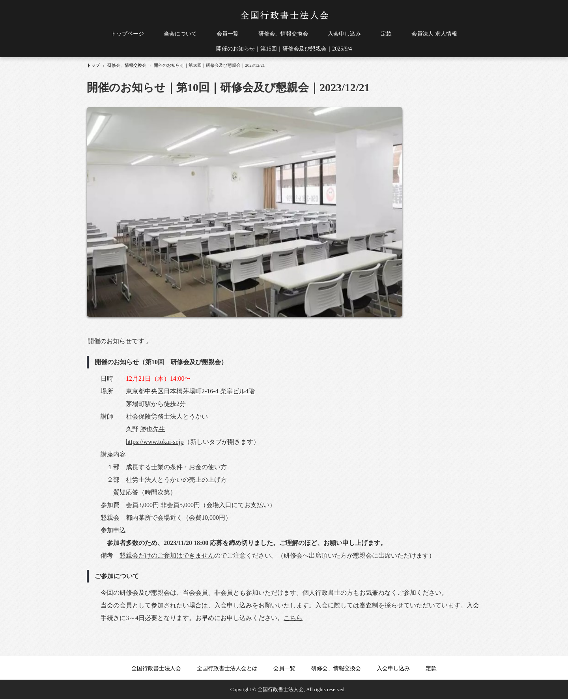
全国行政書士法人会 (156, 668)
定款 (386, 34)
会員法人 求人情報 (434, 34)
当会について (180, 34)
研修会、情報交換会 (283, 34)
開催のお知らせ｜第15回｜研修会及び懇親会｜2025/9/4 (284, 49)
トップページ (127, 34)
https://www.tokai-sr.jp (155, 441)
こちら (293, 617)
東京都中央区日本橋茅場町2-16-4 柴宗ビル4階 (190, 391)
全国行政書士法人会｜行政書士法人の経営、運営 (284, 15)
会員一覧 (228, 34)
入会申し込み (344, 34)
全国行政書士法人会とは (227, 668)
